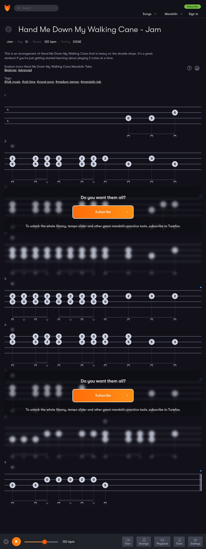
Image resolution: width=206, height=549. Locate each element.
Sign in (193, 14)
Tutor (128, 541)
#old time (28, 81)
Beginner (10, 70)
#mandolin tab (91, 81)
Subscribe (192, 6)
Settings (195, 541)
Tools (179, 541)
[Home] (7, 7)
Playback (162, 541)
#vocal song (45, 81)
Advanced (25, 70)
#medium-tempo (67, 81)
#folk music (12, 81)
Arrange (143, 541)
